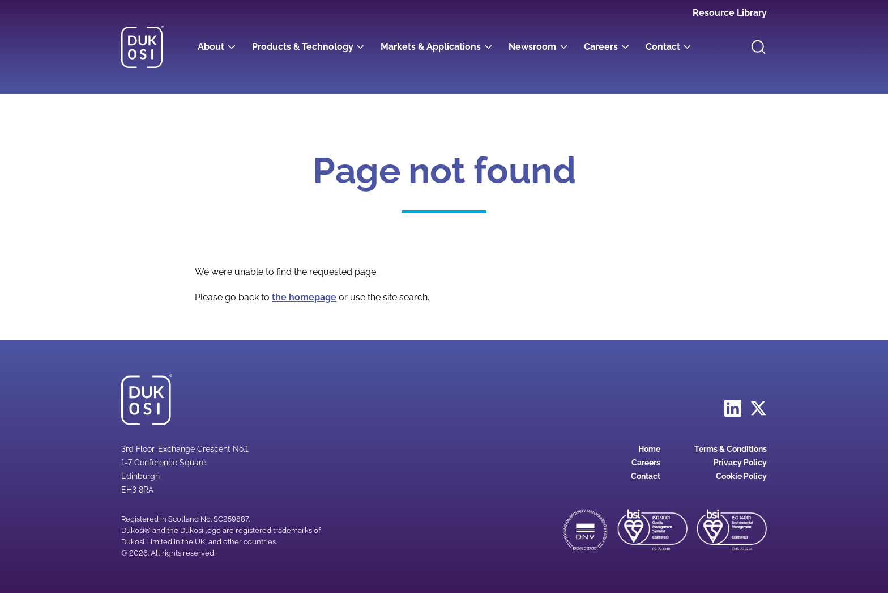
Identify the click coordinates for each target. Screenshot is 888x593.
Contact (663, 46)
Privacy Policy (740, 462)
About (211, 46)
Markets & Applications (431, 46)
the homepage (304, 297)
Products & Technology (302, 46)
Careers (601, 46)
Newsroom (532, 46)
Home (649, 449)
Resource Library (730, 12)
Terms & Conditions (730, 449)
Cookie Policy (741, 476)
